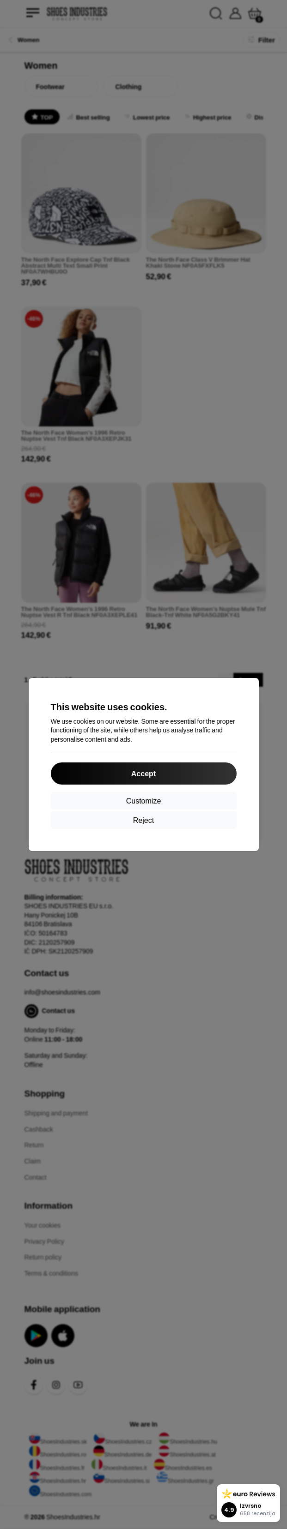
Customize (143, 800)
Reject (143, 819)
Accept (143, 773)
